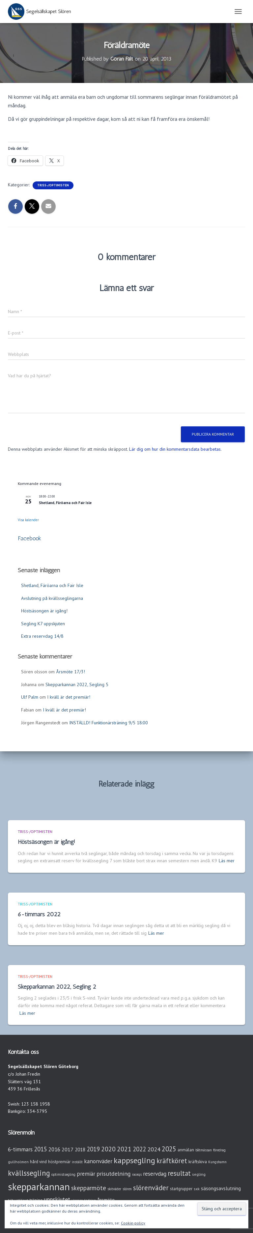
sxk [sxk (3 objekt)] (197, 1188)
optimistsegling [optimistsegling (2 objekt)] (63, 1174)
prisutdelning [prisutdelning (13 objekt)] (114, 1173)
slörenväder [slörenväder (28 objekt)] (151, 1187)
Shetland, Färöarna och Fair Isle (65, 502)
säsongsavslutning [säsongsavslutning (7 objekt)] (221, 1188)
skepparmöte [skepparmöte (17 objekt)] (88, 1188)
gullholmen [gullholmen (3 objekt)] (18, 1161)
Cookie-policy (133, 1222)
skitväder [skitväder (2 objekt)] (114, 1189)
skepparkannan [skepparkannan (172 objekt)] (39, 1186)
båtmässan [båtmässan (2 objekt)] (203, 1150)
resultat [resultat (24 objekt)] (179, 1173)
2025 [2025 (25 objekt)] (169, 1148)
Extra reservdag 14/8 (42, 636)
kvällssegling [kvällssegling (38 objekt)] (29, 1173)
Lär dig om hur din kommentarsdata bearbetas (175, 449)
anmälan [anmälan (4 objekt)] (186, 1150)
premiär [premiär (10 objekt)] (86, 1173)
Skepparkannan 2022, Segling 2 (57, 986)
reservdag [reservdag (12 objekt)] (154, 1173)
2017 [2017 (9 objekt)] (67, 1149)
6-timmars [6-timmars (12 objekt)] (20, 1149)
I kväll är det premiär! (68, 697)
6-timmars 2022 (39, 914)
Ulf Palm (29, 697)
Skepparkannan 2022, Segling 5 (76, 684)
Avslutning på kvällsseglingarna (52, 598)
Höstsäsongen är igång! (44, 611)
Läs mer (227, 861)
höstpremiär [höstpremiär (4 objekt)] (59, 1162)
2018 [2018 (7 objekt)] (80, 1149)
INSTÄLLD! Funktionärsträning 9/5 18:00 (108, 723)
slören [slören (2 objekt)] (127, 1189)
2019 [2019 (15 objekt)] (93, 1149)
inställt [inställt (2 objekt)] (77, 1162)
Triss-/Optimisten (53, 185)
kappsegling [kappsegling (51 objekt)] (134, 1160)
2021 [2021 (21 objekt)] (124, 1149)
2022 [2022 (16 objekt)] (139, 1149)
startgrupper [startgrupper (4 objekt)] (181, 1189)
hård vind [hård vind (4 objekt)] (38, 1162)
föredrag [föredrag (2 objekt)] (219, 1150)
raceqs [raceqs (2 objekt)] (137, 1174)
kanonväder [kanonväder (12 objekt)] (98, 1161)
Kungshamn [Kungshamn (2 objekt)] (217, 1162)
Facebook (29, 538)
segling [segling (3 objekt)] (199, 1174)
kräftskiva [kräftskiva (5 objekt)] (197, 1162)
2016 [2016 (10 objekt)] (54, 1149)
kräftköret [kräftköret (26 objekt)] (171, 1160)
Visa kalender (28, 520)
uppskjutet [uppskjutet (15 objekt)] (57, 1199)
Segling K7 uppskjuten (43, 624)
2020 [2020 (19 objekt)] (108, 1149)
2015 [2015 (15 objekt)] (40, 1149)
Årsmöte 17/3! (70, 672)
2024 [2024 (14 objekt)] (153, 1149)
